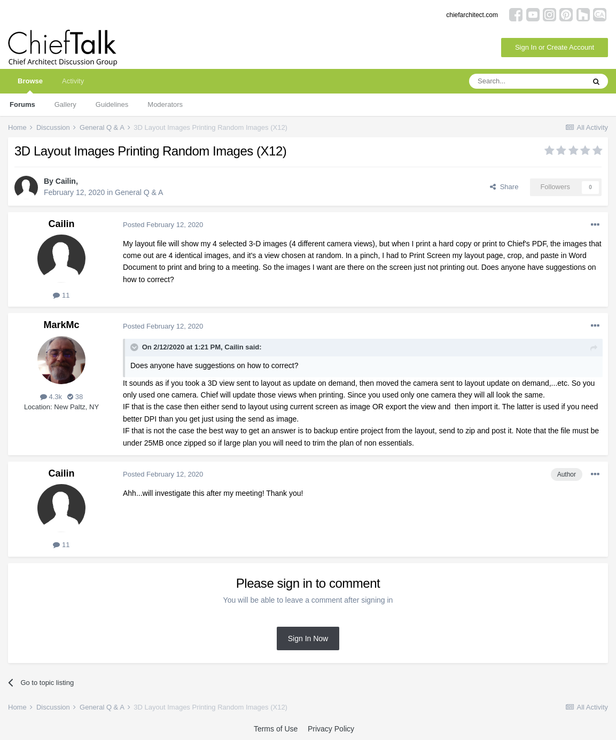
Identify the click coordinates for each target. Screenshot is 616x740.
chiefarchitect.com (472, 15)
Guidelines (112, 104)
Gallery (65, 104)
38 (75, 397)
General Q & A (139, 192)
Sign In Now (308, 638)
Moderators (165, 104)
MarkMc (61, 325)
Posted (163, 225)
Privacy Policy (331, 729)
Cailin (66, 181)
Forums (22, 104)
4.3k (51, 397)
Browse (30, 85)
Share (504, 187)
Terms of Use (276, 729)
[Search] (526, 81)
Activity (73, 81)
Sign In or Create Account (554, 47)
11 (61, 295)
